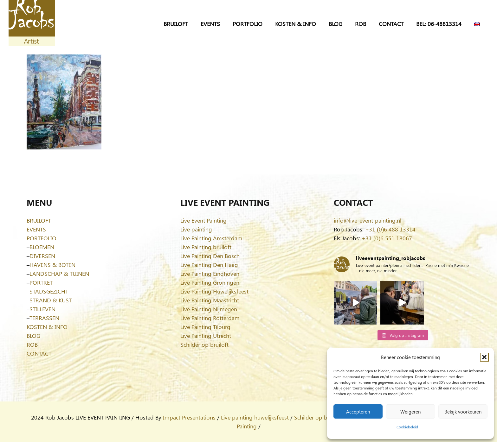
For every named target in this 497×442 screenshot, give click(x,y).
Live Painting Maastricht (209, 300)
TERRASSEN (44, 318)
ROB (32, 344)
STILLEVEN (42, 309)
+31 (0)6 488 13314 (390, 229)
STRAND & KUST (50, 300)
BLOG (33, 335)
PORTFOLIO (41, 238)
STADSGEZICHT (48, 291)
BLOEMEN (41, 247)
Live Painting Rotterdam (210, 318)
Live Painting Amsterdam (211, 238)
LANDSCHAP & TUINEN (59, 273)
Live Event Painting (203, 220)
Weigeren (410, 411)
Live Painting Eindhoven (209, 273)
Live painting (196, 229)
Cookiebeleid (407, 426)
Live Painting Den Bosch (210, 256)
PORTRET (41, 282)
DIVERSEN (42, 256)
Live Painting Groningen (209, 282)
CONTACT (39, 353)
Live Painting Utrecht (205, 335)
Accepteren (358, 411)
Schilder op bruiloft (204, 344)
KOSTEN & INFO (47, 327)
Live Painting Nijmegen (208, 309)
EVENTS (36, 229)
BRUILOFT (39, 220)
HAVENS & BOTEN (52, 264)
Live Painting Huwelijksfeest (214, 291)
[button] (484, 357)
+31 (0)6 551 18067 (387, 238)
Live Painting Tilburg (205, 327)
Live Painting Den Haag (209, 264)
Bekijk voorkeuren (462, 411)
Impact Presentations (189, 417)
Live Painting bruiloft (205, 247)
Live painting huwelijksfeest (255, 417)
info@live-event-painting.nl (367, 220)
